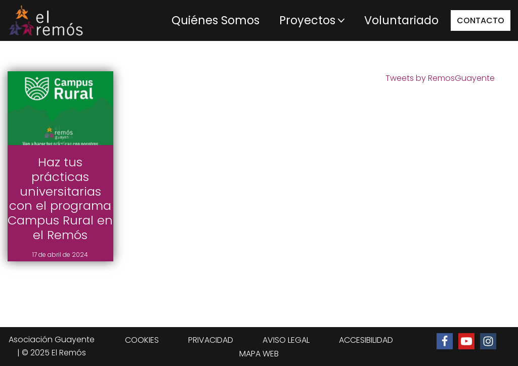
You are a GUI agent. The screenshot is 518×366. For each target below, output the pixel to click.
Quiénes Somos (215, 20)
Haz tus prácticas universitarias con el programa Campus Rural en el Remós (60, 198)
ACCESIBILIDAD (366, 340)
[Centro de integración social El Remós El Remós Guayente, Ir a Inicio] (45, 20)
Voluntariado (401, 20)
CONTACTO (480, 20)
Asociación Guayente (52, 339)
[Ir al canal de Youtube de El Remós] (466, 341)
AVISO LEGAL (286, 340)
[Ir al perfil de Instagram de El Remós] (488, 341)
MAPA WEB (259, 353)
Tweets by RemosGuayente (440, 78)
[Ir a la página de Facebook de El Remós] (445, 341)
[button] (341, 20)
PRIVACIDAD (210, 340)
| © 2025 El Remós (51, 352)
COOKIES (142, 340)
